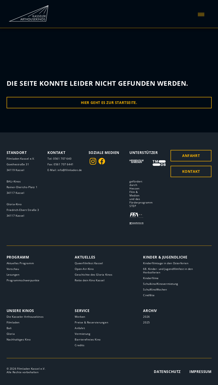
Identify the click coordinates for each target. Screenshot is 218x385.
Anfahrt (191, 155)
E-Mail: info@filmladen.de (64, 170)
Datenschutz (167, 371)
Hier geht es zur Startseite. (109, 102)
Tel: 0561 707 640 (59, 158)
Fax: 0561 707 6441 (60, 164)
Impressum (200, 371)
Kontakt (191, 171)
